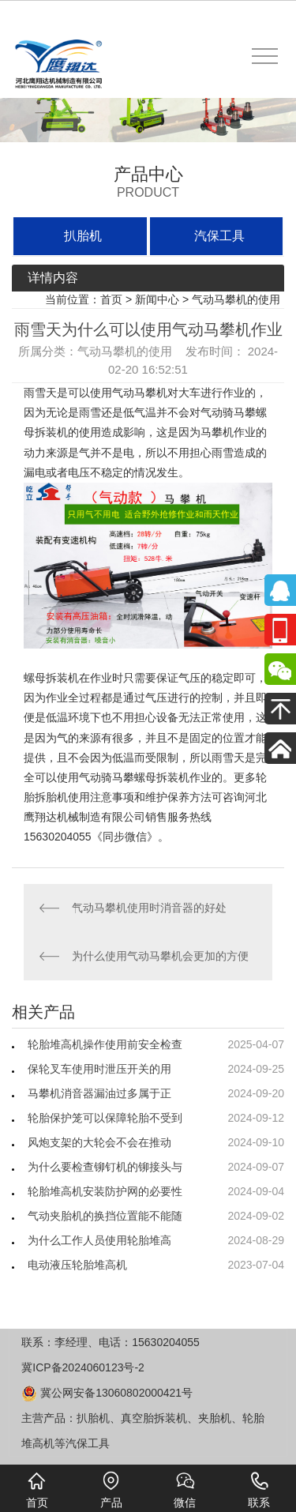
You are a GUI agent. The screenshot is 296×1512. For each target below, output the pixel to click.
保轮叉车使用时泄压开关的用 (99, 1069)
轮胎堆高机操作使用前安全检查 (105, 1044)
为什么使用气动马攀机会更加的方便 (160, 956)
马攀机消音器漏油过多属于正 (99, 1093)
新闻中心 (157, 299)
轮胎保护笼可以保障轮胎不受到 (105, 1117)
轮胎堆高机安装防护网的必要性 (105, 1191)
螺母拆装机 (51, 677)
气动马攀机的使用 (236, 299)
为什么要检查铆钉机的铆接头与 (105, 1166)
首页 (111, 299)
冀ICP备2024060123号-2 (82, 1367)
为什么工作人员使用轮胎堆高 (99, 1240)
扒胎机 (83, 236)
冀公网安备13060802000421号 (107, 1392)
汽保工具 (219, 236)
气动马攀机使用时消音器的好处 (149, 907)
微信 (185, 1490)
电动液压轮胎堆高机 (77, 1264)
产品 (111, 1490)
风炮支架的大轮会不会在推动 (99, 1142)
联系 (259, 1490)
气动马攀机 (139, 392)
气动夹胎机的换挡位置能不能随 (105, 1215)
